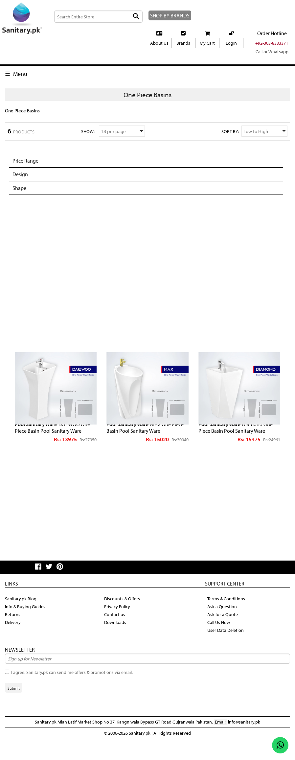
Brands (183, 51)
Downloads (115, 640)
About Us (159, 51)
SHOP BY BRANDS (160, 19)
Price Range (26, 178)
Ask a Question (222, 625)
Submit (14, 706)
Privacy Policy (118, 625)
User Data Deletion (226, 648)
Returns (13, 632)
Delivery (13, 640)
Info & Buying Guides (26, 625)
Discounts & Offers (123, 617)
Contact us (115, 632)
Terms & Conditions (227, 617)
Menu (20, 81)
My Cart (207, 51)
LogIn (231, 51)
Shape (20, 204)
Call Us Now (220, 640)
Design (20, 191)
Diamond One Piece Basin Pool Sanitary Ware (239, 445)
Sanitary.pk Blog (21, 617)
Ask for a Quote (223, 632)
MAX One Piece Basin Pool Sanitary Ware (143, 445)
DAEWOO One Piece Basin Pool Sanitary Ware (51, 448)
